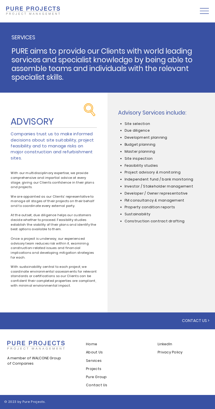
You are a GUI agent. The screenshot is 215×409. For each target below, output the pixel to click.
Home (92, 344)
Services (94, 360)
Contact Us (96, 385)
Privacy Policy (170, 352)
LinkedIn (165, 344)
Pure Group (96, 376)
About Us (94, 352)
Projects (93, 368)
